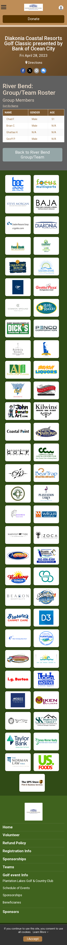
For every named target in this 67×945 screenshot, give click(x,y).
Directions (35, 62)
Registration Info (17, 851)
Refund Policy (14, 843)
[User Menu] (61, 7)
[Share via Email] (36, 70)
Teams (8, 867)
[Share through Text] (43, 70)
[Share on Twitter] (29, 70)
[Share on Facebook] (23, 70)
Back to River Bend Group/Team (32, 155)
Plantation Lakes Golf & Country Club (28, 881)
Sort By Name (10, 106)
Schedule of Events (16, 888)
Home (8, 827)
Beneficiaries (12, 902)
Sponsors (11, 912)
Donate (33, 19)
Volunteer (11, 835)
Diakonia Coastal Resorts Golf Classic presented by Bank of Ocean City (33, 43)
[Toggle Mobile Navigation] (3, 7)
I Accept (33, 939)
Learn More (39, 932)
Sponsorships (14, 859)
